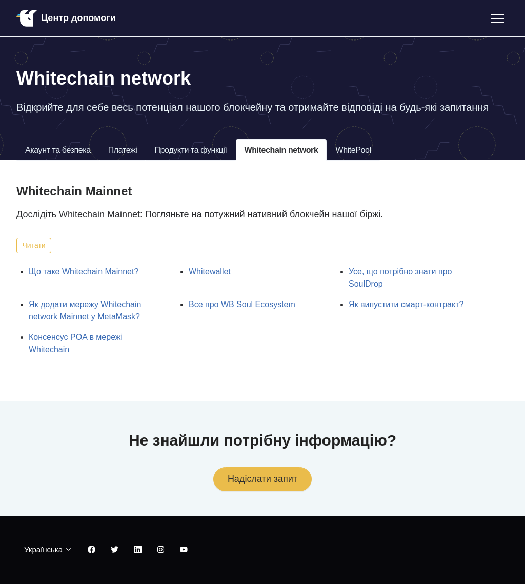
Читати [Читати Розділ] (34, 245)
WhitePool (353, 150)
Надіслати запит (262, 479)
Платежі (122, 150)
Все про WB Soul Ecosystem (242, 304)
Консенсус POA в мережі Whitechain (76, 343)
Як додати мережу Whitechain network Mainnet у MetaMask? (85, 310)
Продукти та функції (190, 150)
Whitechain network (281, 150)
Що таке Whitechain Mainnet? (83, 271)
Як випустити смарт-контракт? (406, 304)
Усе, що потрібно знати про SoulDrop (400, 277)
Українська (48, 549)
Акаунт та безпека (58, 150)
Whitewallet (210, 271)
